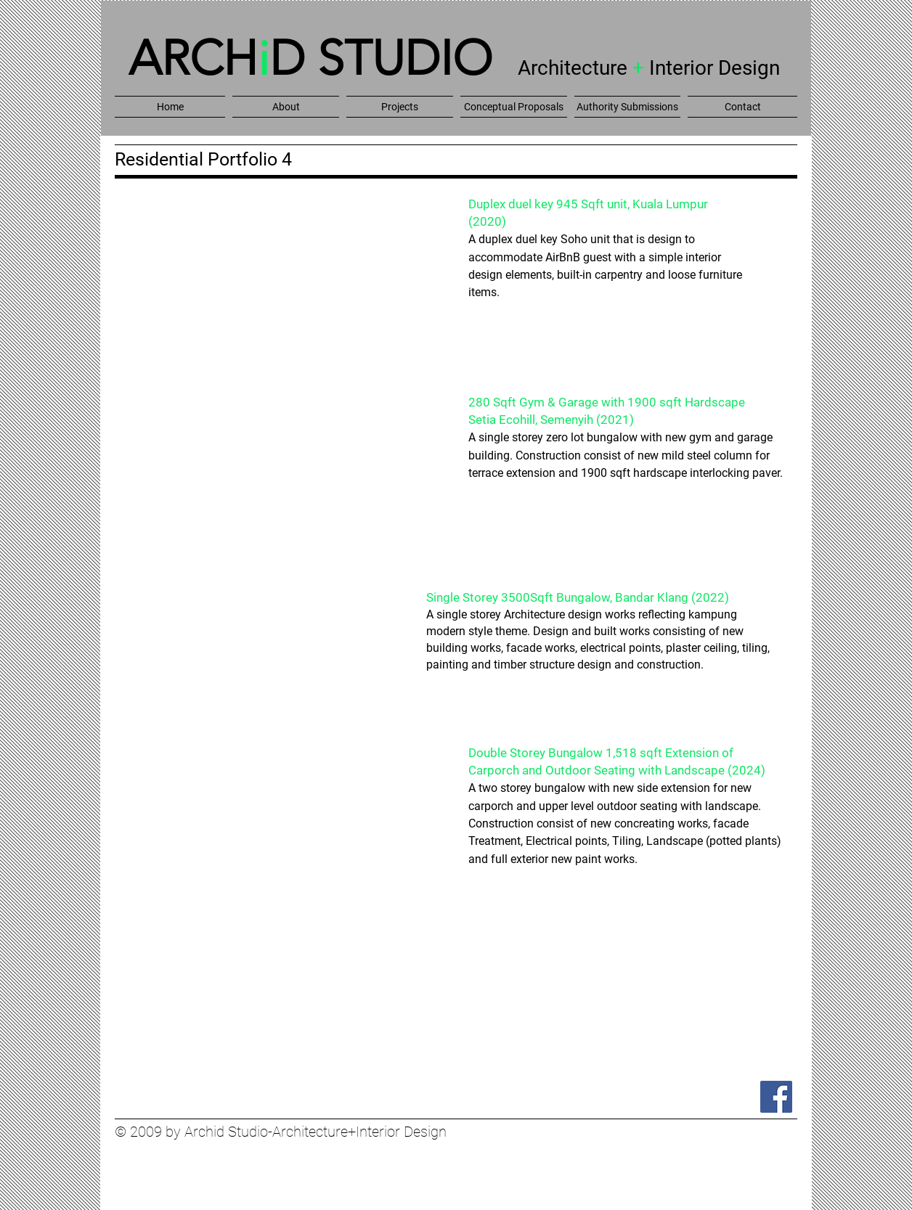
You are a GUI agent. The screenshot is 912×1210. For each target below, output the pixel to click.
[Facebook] (776, 1097)
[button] (286, 107)
